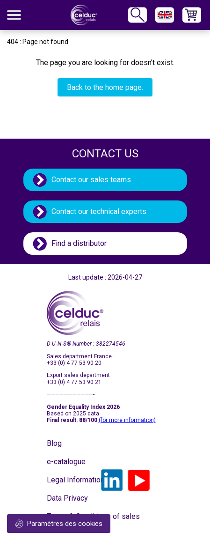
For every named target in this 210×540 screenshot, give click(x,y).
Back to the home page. (105, 87)
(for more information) (127, 420)
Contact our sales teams (91, 179)
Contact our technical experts (98, 211)
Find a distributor (79, 243)
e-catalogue (66, 461)
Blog (54, 443)
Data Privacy (67, 498)
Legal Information (70, 479)
